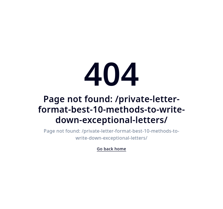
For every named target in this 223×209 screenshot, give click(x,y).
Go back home (111, 149)
